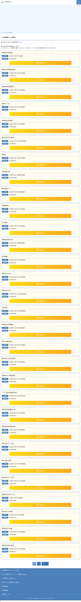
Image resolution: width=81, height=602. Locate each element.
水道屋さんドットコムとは (11, 570)
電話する (40, 63)
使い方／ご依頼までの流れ (11, 582)
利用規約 (5, 586)
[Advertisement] (40, 18)
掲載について (7, 594)
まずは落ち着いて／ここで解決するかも (15, 574)
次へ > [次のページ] (45, 563)
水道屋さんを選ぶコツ (9, 578)
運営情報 (5, 590)
